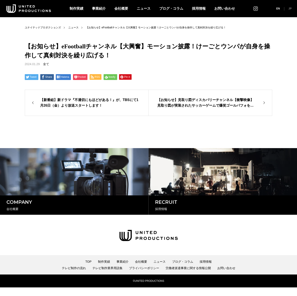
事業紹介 (99, 8)
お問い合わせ (224, 8)
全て (46, 64)
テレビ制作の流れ (74, 276)
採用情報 (199, 8)
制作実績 (76, 8)
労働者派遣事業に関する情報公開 (188, 276)
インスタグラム (256, 8)
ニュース (144, 8)
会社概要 (121, 8)
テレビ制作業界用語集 (107, 276)
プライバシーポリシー (144, 276)
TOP (88, 270)
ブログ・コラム (171, 8)
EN (278, 8)
